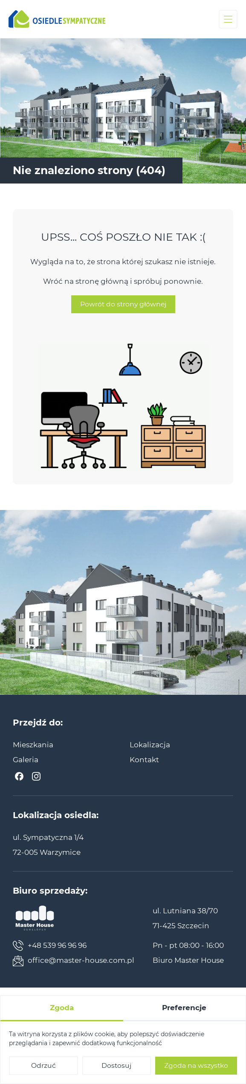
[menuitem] (33, 744)
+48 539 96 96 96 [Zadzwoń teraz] (50, 945)
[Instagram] (36, 776)
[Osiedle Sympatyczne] (57, 19)
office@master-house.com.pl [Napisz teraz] (73, 961)
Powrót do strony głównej (123, 312)
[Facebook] (19, 776)
